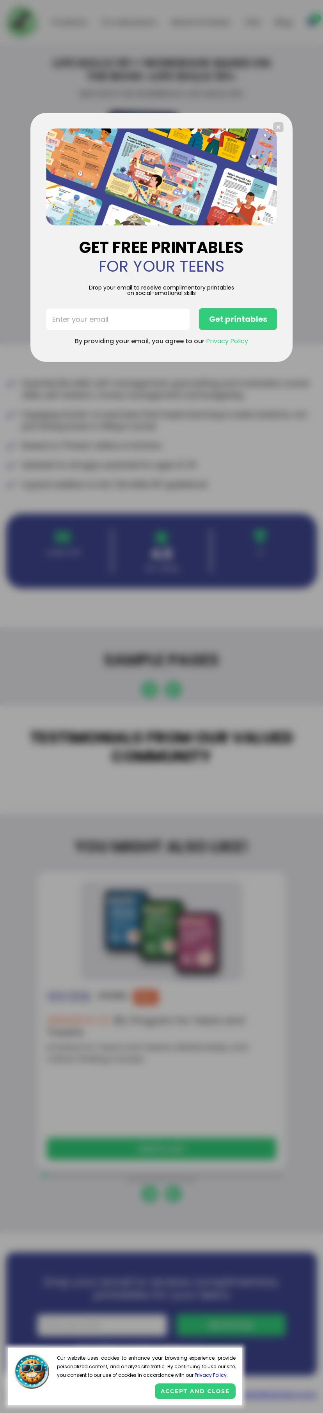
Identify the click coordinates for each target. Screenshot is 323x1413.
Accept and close (195, 1391)
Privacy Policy (211, 1375)
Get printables (238, 319)
